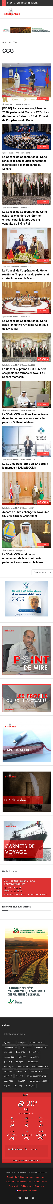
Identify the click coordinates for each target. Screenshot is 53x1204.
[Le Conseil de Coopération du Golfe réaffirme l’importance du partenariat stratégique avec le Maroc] (26, 246)
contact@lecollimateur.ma (23, 881)
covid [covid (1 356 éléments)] (26, 1047)
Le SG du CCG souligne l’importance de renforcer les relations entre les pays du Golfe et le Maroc (25, 418)
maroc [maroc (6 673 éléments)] (33, 1062)
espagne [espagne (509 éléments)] (9, 1057)
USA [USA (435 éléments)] (18, 1086)
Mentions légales (23, 1182)
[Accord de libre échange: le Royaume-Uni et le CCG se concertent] (26, 488)
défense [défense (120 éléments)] (34, 1052)
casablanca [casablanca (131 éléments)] (36, 1043)
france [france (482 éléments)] (34, 1057)
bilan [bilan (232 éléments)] (22, 1043)
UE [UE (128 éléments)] (7, 1086)
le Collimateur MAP (11, 208)
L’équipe (10, 1182)
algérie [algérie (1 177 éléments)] (9, 1043)
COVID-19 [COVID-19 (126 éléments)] (40, 1047)
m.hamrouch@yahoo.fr (14, 883)
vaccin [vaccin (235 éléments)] (30, 1086)
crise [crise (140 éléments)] (8, 1052)
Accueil (6, 42)
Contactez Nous (40, 1182)
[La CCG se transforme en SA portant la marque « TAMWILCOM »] (26, 441)
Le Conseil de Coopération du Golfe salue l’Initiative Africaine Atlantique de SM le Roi (25, 324)
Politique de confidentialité (32, 1186)
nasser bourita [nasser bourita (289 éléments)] (40, 1067)
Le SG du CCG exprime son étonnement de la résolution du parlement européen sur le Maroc (23, 558)
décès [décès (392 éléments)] (20, 1052)
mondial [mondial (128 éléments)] (9, 1067)
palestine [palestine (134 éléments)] (21, 1071)
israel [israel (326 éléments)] (20, 1062)
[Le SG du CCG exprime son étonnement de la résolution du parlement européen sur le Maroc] (26, 534)
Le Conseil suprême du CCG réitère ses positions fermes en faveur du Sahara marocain (24, 373)
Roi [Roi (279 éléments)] (19, 1076)
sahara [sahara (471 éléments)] (21, 1081)
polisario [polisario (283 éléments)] (36, 1071)
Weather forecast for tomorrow (22, 1149)
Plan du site (14, 1186)
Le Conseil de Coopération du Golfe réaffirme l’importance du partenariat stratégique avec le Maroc (25, 274)
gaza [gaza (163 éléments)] (8, 1062)
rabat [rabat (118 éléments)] (8, 1076)
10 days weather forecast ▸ (26, 1160)
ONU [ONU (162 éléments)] (8, 1071)
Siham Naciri (9, 104)
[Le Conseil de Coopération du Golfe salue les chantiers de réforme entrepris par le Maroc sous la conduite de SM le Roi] (26, 189)
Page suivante (42, 572)
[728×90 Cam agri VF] (26, 30)
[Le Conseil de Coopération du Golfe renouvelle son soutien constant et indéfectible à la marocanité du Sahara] (26, 137)
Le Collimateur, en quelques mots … (30, 1177)
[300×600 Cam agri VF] (26, 1009)
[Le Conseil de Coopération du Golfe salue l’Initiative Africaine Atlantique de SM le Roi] (26, 298)
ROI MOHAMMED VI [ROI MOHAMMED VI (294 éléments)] (36, 1076)
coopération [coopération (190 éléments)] (10, 1047)
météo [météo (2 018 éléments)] (23, 1067)
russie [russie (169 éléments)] (8, 1081)
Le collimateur (9, 153)
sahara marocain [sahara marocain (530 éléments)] (38, 1081)
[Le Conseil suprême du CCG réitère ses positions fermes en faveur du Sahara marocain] (26, 347)
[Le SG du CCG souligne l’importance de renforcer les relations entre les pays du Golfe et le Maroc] (26, 394)
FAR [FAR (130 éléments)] (22, 1057)
